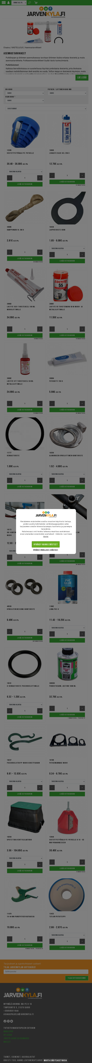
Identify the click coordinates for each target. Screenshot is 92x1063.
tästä (45, 536)
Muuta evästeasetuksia (55, 1060)
